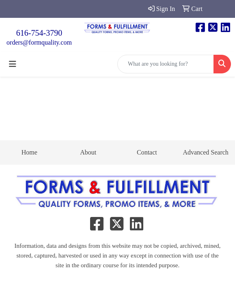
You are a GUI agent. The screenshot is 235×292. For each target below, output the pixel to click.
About (88, 152)
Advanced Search (205, 152)
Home (29, 152)
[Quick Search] (165, 64)
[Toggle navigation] (12, 64)
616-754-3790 (39, 32)
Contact (147, 152)
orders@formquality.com (39, 42)
